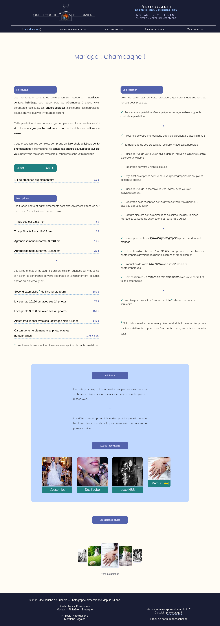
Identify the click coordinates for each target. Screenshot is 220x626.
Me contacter (195, 29)
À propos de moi (154, 29)
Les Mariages (32, 29)
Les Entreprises (113, 29)
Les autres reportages (72, 29)
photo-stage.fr (174, 612)
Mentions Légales (74, 619)
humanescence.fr (176, 619)
